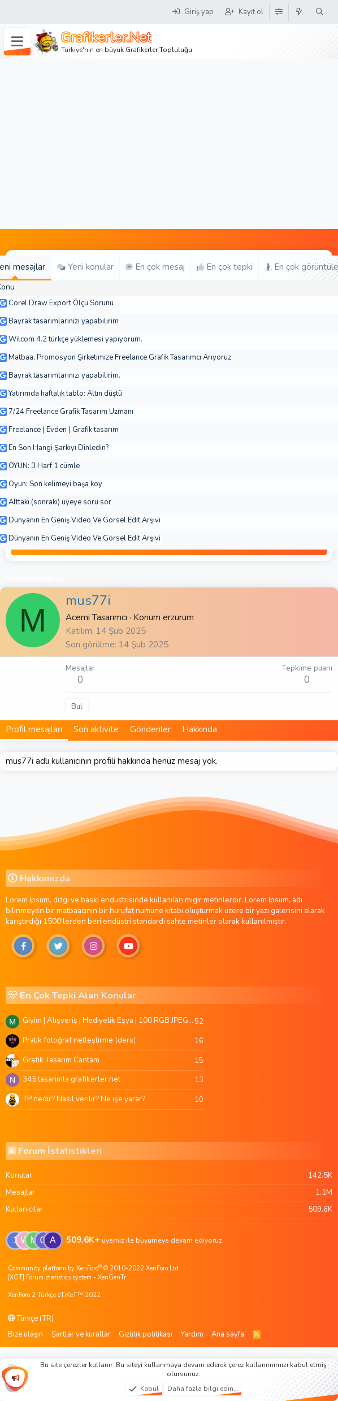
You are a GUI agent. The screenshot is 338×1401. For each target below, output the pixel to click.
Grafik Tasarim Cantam (61, 1059)
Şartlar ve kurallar (81, 1334)
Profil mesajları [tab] (34, 729)
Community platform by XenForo (94, 1268)
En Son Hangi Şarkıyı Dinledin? (58, 448)
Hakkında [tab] (199, 729)
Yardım (192, 1334)
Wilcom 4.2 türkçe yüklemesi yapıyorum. (75, 339)
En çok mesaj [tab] (155, 267)
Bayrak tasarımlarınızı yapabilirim (63, 321)
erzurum (178, 617)
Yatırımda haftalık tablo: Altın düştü (65, 393)
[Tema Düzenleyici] (278, 11)
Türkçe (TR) (31, 1318)
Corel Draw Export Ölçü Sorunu (61, 303)
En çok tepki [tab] (225, 267)
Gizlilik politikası (145, 1334)
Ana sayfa (227, 1334)
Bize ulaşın (25, 1334)
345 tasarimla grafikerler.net (71, 1079)
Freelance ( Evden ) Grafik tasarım (63, 430)
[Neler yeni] (299, 11)
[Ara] (319, 11)
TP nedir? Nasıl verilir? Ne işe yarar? (84, 1098)
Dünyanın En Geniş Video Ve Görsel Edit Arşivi (84, 520)
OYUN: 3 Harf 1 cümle (44, 466)
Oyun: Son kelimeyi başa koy (55, 484)
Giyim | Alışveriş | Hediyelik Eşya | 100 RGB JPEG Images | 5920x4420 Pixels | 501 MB (108, 1020)
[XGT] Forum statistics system (67, 1277)
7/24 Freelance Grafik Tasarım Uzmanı (70, 412)
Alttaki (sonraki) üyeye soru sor (59, 502)
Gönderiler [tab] (150, 729)
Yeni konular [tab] (85, 267)
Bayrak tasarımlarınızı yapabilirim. (64, 375)
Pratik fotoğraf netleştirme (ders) (79, 1040)
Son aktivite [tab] (96, 729)
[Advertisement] (169, 144)
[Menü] (17, 42)
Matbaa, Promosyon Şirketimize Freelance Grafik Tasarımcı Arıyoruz (119, 357)
